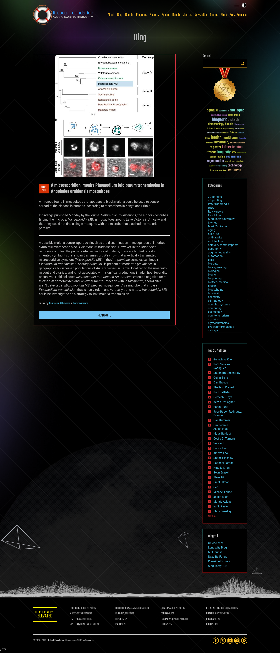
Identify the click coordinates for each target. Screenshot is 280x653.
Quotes (214, 15)
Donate (176, 15)
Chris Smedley (222, 511)
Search (242, 63)
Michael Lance (222, 492)
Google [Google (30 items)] (207, 138)
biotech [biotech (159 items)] (233, 119)
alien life (213, 234)
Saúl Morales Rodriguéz (221, 366)
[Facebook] (216, 640)
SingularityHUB (217, 566)
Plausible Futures (219, 561)
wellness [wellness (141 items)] (234, 170)
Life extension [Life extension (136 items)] (232, 147)
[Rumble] (244, 640)
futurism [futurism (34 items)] (241, 133)
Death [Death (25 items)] (242, 129)
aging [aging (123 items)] (211, 110)
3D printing (215, 196)
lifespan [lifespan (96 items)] (211, 152)
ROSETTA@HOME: (79, 624)
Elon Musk (214, 215)
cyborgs (213, 330)
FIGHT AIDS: (76, 619)
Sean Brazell (221, 472)
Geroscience (215, 543)
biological (214, 271)
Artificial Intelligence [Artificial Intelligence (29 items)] (219, 115)
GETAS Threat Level (45, 615)
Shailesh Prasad (223, 387)
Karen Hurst (220, 406)
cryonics (213, 319)
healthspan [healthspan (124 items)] (230, 138)
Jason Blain (220, 497)
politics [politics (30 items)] (213, 157)
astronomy (215, 248)
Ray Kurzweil (216, 211)
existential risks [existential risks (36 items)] (214, 133)
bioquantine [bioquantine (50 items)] (234, 114)
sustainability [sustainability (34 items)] (221, 166)
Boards (129, 15)
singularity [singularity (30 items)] (240, 161)
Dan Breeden (221, 382)
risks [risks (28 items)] (233, 161)
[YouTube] (237, 640)
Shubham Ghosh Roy (226, 373)
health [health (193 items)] (216, 137)
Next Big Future (217, 556)
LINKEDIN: (165, 608)
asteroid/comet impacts (223, 245)
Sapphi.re (89, 640)
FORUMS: (165, 624)
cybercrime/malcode (221, 326)
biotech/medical (80, 303)
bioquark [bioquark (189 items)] (219, 119)
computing (215, 308)
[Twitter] (223, 640)
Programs (141, 15)
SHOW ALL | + (213, 516)
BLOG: (118, 613)
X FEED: (74, 613)
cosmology (215, 311)
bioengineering (217, 267)
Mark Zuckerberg (218, 226)
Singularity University (221, 219)
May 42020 (44, 188)
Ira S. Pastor (221, 506)
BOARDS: (210, 613)
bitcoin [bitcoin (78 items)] (229, 124)
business (213, 293)
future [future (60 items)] (233, 132)
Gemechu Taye (222, 397)
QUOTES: (210, 624)
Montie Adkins (222, 501)
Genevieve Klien (223, 359)
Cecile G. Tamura (224, 438)
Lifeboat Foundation (55, 640)
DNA (211, 208)
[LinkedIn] (230, 640)
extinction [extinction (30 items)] (225, 133)
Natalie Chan (221, 467)
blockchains (215, 289)
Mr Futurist (215, 552)
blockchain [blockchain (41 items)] (239, 124)
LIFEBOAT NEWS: (123, 608)
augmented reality (219, 252)
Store (224, 15)
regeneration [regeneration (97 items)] (215, 161)
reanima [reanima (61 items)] (221, 156)
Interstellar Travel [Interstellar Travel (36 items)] (237, 143)
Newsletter (200, 15)
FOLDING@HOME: (169, 619)
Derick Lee (219, 448)
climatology (215, 300)
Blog (119, 15)
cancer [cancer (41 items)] (219, 128)
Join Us (187, 15)
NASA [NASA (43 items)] (234, 152)
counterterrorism (218, 315)
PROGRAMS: (211, 619)
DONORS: (165, 613)
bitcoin (212, 286)
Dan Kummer (221, 420)
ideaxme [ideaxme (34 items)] (209, 143)
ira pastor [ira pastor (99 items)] (215, 147)
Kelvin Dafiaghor (223, 402)
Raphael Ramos (223, 463)
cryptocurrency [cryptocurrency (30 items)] (228, 129)
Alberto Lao (220, 453)
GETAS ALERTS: (213, 608)
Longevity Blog (217, 547)
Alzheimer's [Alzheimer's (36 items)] (224, 111)
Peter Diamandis (218, 204)
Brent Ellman (221, 482)
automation (215, 256)
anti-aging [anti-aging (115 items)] (236, 110)
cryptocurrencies (218, 323)
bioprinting (215, 278)
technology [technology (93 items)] (235, 166)
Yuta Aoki (219, 443)
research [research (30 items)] (228, 161)
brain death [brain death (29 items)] (211, 129)
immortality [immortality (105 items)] (221, 142)
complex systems (219, 304)
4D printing (215, 200)
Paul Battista (221, 392)
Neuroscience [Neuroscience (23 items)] (241, 153)
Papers (165, 15)
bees (211, 259)
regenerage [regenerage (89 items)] (233, 157)
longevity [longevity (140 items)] (224, 152)
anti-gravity (215, 237)
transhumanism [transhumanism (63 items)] (218, 170)
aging (211, 230)
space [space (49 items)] (212, 165)
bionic (212, 274)
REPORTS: (120, 619)
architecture (215, 241)
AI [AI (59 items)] (217, 111)
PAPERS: (120, 624)
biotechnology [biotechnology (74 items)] (216, 124)
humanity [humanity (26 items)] (242, 138)
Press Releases (238, 15)
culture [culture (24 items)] (237, 129)
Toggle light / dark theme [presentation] (244, 5)
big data (213, 263)
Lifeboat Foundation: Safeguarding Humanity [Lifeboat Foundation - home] (63, 15)
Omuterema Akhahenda (59, 303)
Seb (215, 487)
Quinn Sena (220, 377)
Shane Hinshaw (223, 458)
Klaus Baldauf (222, 433)
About (111, 15)
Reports (154, 15)
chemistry (214, 297)
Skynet (212, 222)
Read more (104, 315)
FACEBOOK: (76, 608)
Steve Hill (219, 477)
